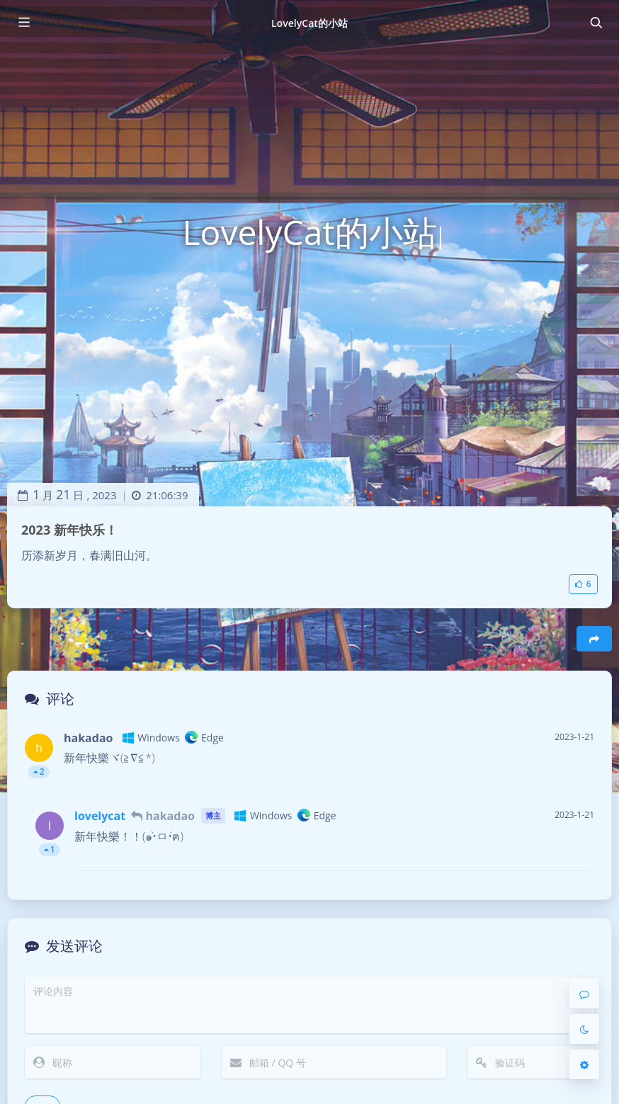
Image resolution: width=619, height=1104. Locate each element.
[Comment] (584, 993)
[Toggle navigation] (595, 22)
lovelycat (99, 816)
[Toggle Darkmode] (584, 1029)
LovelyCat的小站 (309, 23)
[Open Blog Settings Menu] (584, 1064)
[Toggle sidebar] (23, 22)
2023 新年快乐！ (69, 529)
